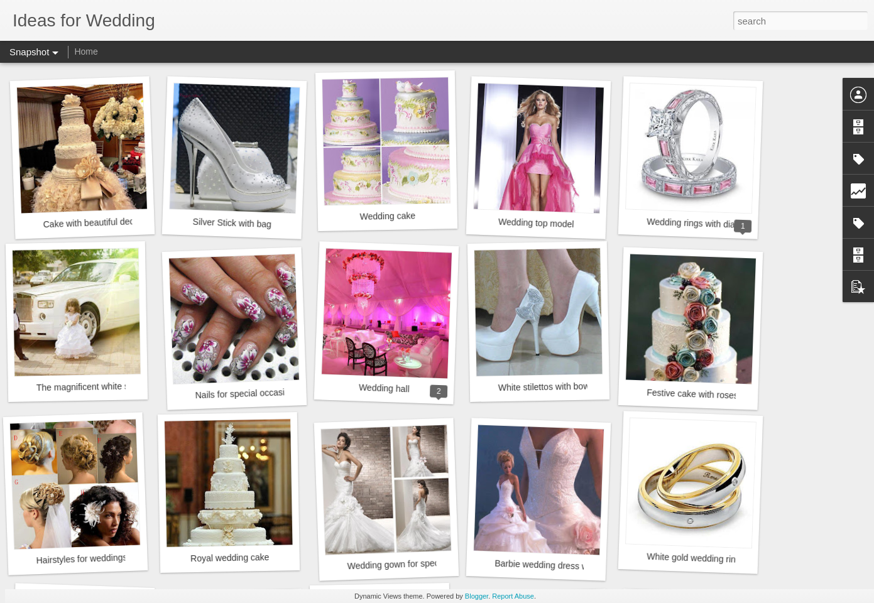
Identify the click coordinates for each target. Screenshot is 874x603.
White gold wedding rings (696, 558)
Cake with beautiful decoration (102, 222)
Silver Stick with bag (231, 223)
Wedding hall (384, 388)
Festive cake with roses (692, 394)
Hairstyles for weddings (81, 558)
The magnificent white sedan (92, 387)
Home (85, 51)
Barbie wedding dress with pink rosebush (574, 566)
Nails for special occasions (246, 393)
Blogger (476, 596)
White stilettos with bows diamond (564, 386)
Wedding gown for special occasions (418, 563)
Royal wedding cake (230, 557)
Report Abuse (513, 596)
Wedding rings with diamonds (704, 224)
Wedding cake (387, 216)
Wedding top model (536, 223)
